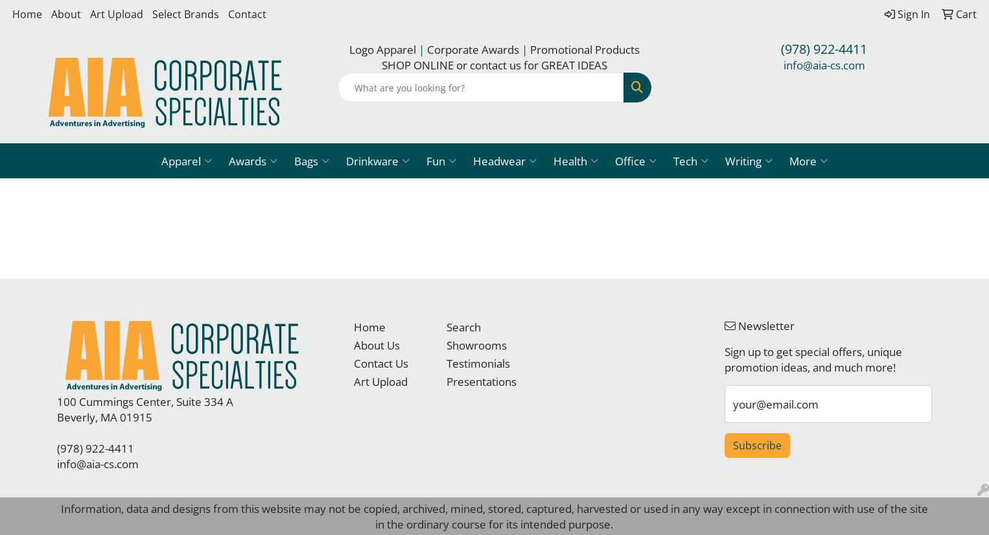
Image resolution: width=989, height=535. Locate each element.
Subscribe (757, 445)
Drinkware (378, 161)
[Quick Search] (481, 87)
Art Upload (116, 14)
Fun (441, 161)
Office (636, 161)
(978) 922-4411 (824, 49)
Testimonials (478, 363)
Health (575, 161)
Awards (253, 161)
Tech (690, 161)
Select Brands (185, 14)
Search (464, 327)
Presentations (482, 381)
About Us (377, 345)
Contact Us (381, 363)
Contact (247, 14)
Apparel (186, 161)
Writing (749, 161)
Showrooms (477, 345)
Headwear (505, 161)
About (66, 14)
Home (27, 14)
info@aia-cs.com (824, 65)
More (808, 161)
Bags (311, 161)
